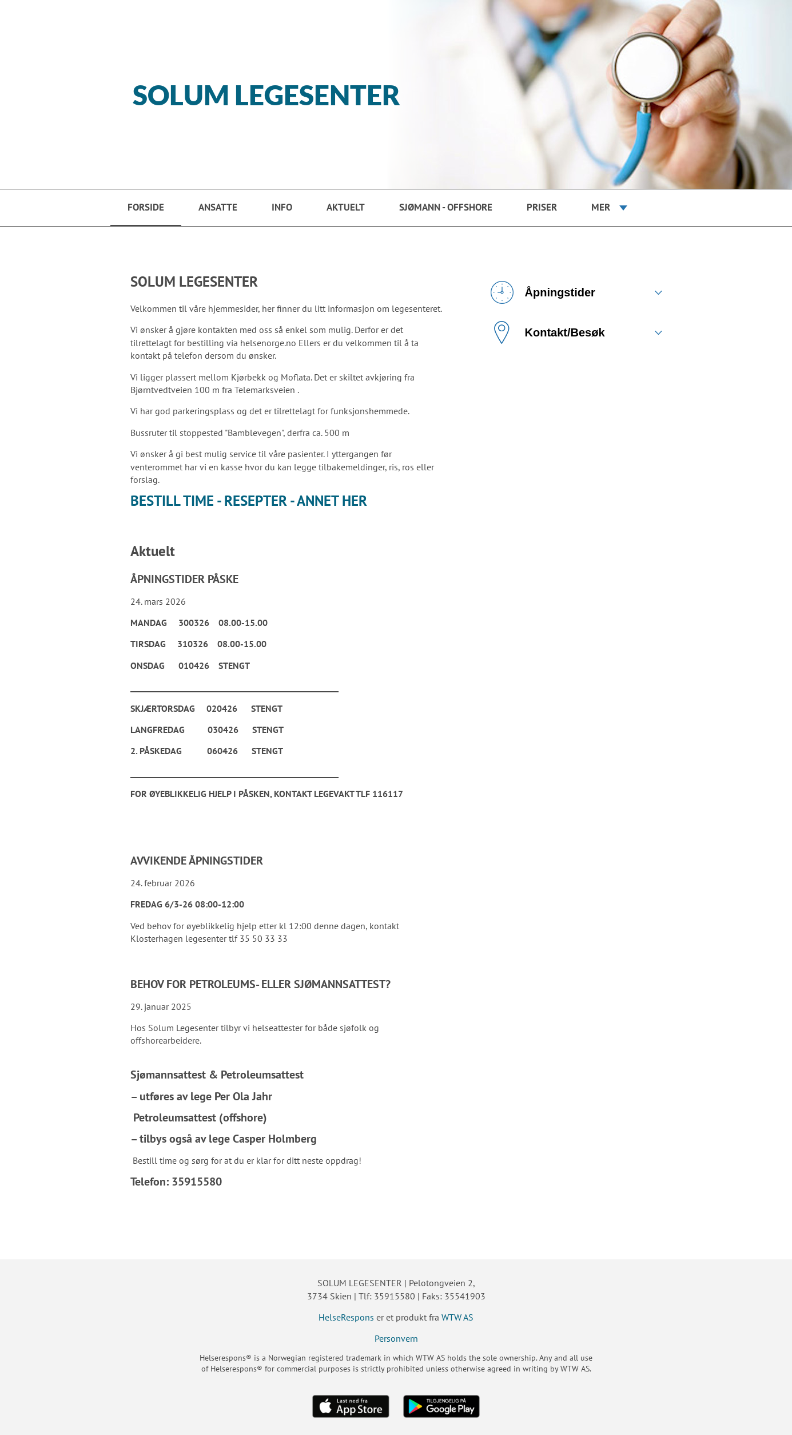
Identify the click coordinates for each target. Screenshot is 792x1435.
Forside (146, 207)
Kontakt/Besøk (548, 332)
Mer (600, 207)
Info (282, 207)
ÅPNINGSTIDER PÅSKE (184, 579)
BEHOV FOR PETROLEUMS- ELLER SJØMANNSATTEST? (260, 984)
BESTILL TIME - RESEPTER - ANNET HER (248, 500)
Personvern (396, 1338)
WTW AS (457, 1317)
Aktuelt (346, 207)
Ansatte (217, 207)
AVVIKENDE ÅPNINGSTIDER (196, 860)
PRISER (542, 207)
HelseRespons (346, 1317)
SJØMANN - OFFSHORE (445, 207)
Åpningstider (543, 292)
